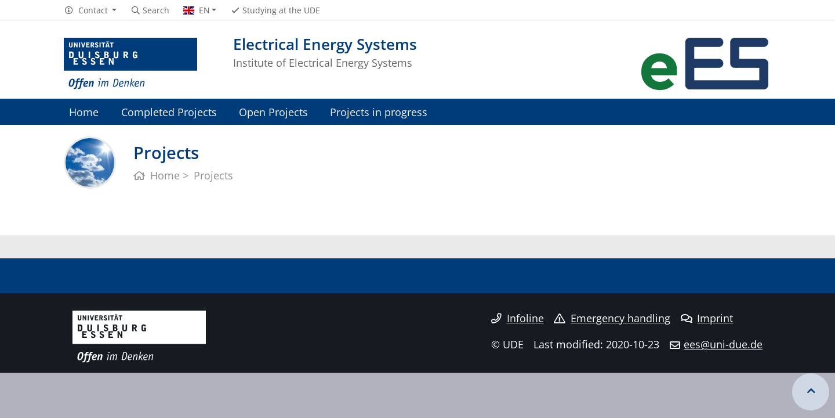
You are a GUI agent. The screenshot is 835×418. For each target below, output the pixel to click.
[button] (90, 10)
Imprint (707, 318)
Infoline (517, 318)
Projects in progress (378, 112)
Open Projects (273, 112)
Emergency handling (612, 318)
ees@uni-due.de (723, 344)
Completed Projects (169, 112)
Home (84, 112)
